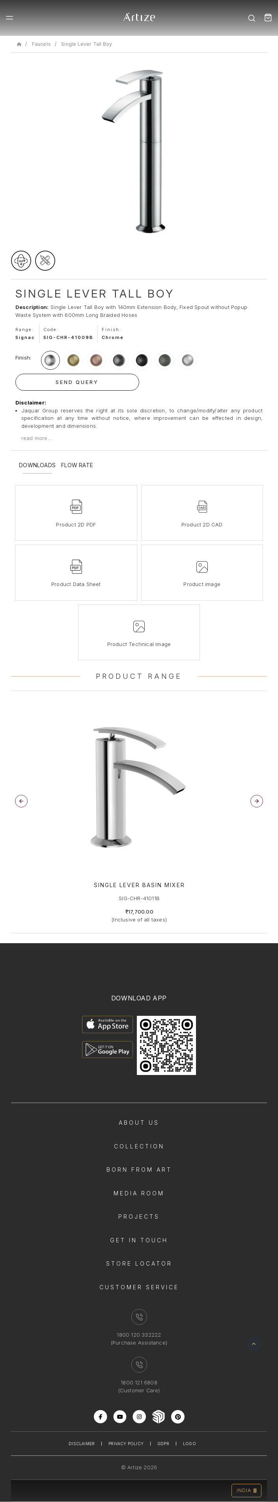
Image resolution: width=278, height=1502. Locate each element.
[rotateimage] (21, 261)
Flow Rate (77, 465)
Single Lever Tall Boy (86, 44)
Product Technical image (139, 644)
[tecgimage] (45, 261)
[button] (256, 801)
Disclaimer (82, 1443)
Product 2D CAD (202, 524)
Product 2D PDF (76, 524)
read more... (36, 438)
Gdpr (163, 1443)
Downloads (37, 465)
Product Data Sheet (76, 584)
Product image (201, 584)
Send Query (77, 382)
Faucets (41, 44)
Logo (189, 1443)
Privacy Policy (126, 1443)
